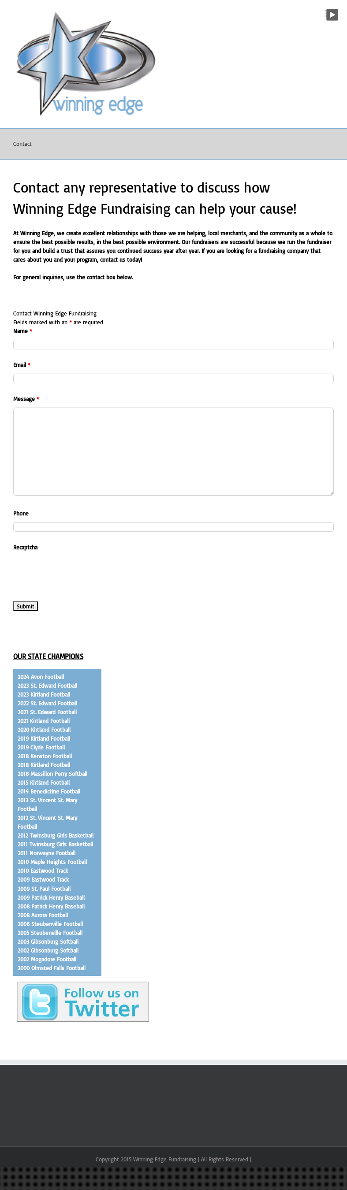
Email (21, 364)
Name (22, 330)
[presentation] (80, 573)
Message (26, 398)
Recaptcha (25, 547)
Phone (21, 513)
